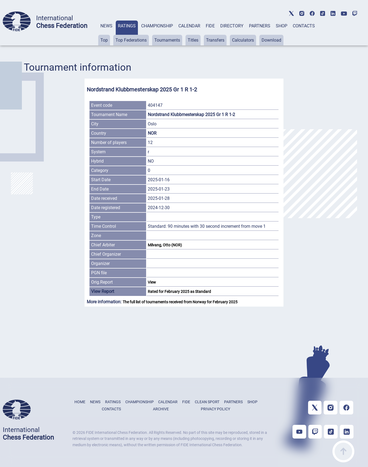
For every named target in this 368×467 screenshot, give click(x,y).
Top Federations (131, 40)
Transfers (215, 40)
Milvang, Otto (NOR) (165, 245)
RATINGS (127, 25)
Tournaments (167, 40)
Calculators (243, 40)
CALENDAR (189, 25)
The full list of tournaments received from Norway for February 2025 (180, 302)
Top (104, 40)
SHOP (281, 25)
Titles (193, 40)
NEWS (106, 25)
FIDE (210, 25)
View (152, 282)
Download (271, 40)
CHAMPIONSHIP (157, 25)
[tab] (106, 33)
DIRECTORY (232, 25)
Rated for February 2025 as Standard (179, 291)
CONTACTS (304, 25)
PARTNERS (259, 25)
